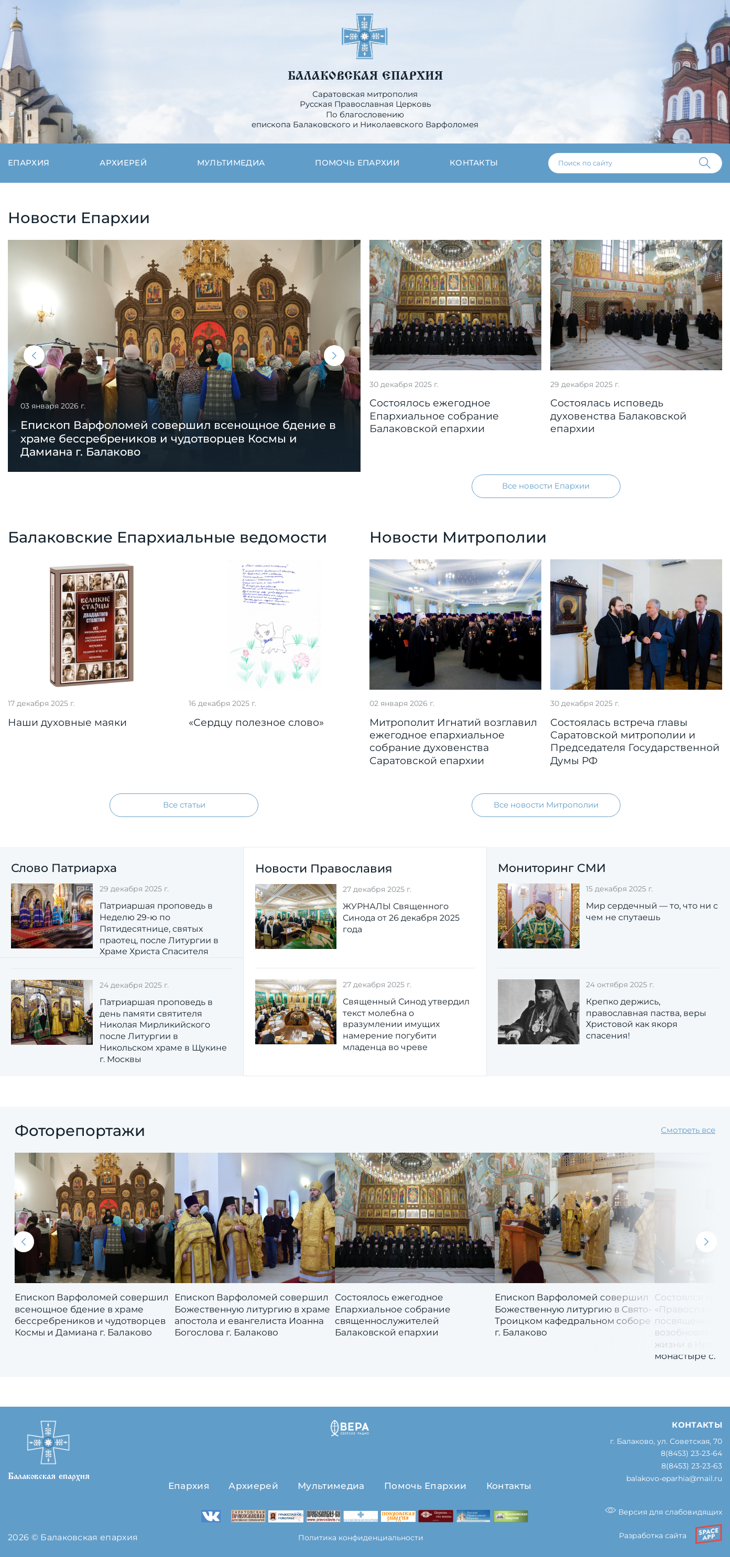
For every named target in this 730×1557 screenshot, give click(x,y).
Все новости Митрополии (546, 805)
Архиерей (123, 163)
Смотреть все (688, 1130)
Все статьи (184, 805)
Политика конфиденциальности (360, 1537)
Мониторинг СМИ (552, 868)
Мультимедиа (231, 163)
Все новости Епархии (546, 486)
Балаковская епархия (365, 76)
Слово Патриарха (64, 868)
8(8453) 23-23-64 (691, 1454)
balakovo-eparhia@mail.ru (674, 1479)
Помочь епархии (357, 163)
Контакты (474, 163)
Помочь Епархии (425, 1486)
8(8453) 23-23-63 (691, 1467)
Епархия (28, 163)
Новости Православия (323, 868)
